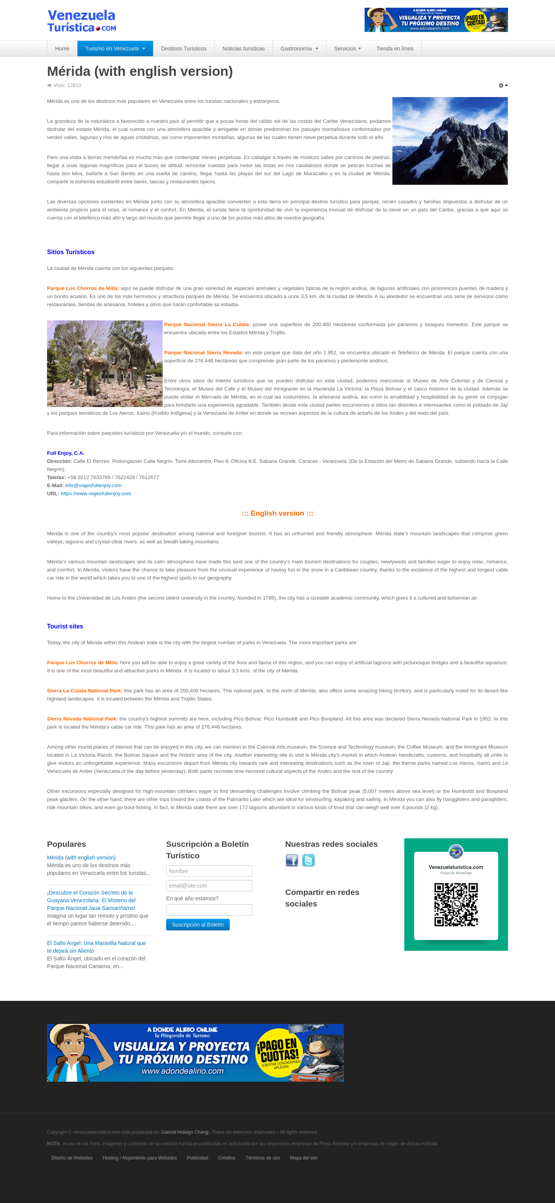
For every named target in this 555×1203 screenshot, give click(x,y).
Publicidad (197, 1158)
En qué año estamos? (192, 898)
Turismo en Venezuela (115, 48)
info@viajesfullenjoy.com (93, 485)
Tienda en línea (395, 48)
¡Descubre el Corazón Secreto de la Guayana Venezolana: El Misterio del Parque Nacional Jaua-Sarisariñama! (91, 900)
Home (62, 48)
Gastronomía (299, 48)
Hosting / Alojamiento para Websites (140, 1158)
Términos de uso (263, 1158)
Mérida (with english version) (81, 857)
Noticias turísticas (243, 48)
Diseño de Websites (72, 1158)
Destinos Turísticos (184, 48)
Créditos (226, 1158)
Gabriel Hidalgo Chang (184, 1132)
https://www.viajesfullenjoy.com (96, 493)
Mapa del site (303, 1158)
